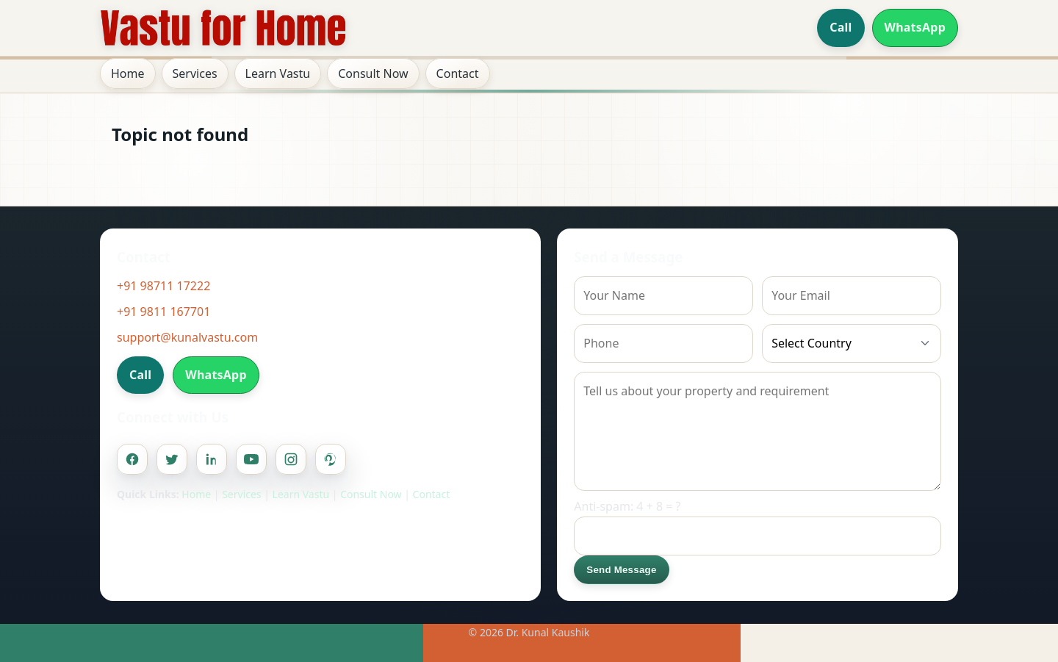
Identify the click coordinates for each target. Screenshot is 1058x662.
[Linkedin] (211, 459)
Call (841, 27)
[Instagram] (291, 459)
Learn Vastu (278, 73)
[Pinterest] (330, 459)
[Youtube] (251, 459)
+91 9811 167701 (163, 311)
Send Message (621, 569)
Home (128, 73)
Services (195, 73)
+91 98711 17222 (163, 286)
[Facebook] (132, 459)
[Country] (851, 343)
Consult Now (373, 73)
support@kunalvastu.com (187, 337)
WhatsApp (915, 27)
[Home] (223, 27)
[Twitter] (171, 459)
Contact (457, 73)
